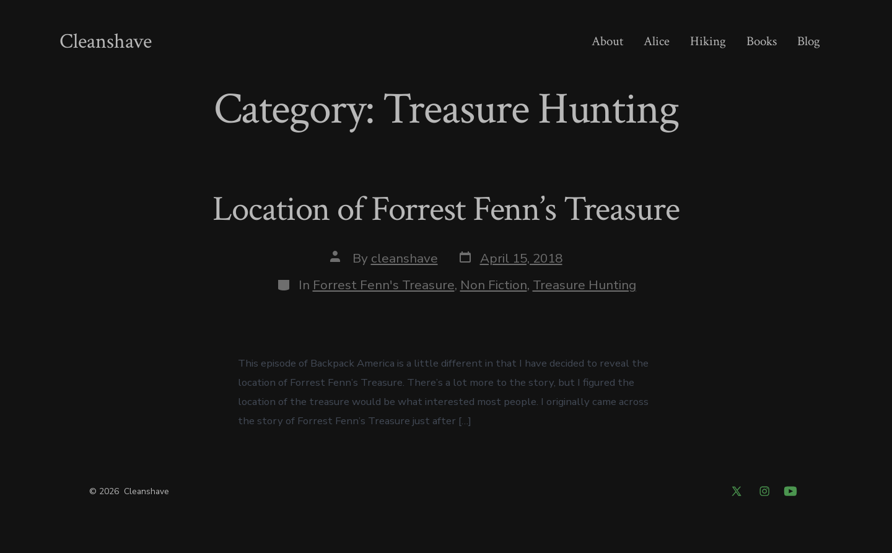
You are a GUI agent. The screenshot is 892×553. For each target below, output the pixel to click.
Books (761, 41)
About (607, 41)
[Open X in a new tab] (736, 491)
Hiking (708, 41)
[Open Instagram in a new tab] (764, 491)
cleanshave (404, 258)
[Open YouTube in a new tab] (790, 491)
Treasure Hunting (584, 285)
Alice (657, 41)
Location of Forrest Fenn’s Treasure (445, 209)
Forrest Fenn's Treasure (384, 285)
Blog (808, 41)
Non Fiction (493, 285)
